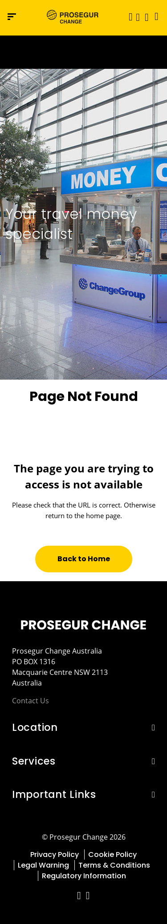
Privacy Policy (54, 854)
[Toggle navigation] (127, 17)
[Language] (154, 16)
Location (35, 727)
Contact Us (30, 701)
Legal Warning (43, 865)
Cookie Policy (112, 854)
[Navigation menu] (12, 17)
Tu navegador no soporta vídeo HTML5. (83, 52)
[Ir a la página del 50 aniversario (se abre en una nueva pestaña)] (83, 52)
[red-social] (79, 897)
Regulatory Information (84, 876)
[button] (137, 16)
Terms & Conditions (114, 865)
